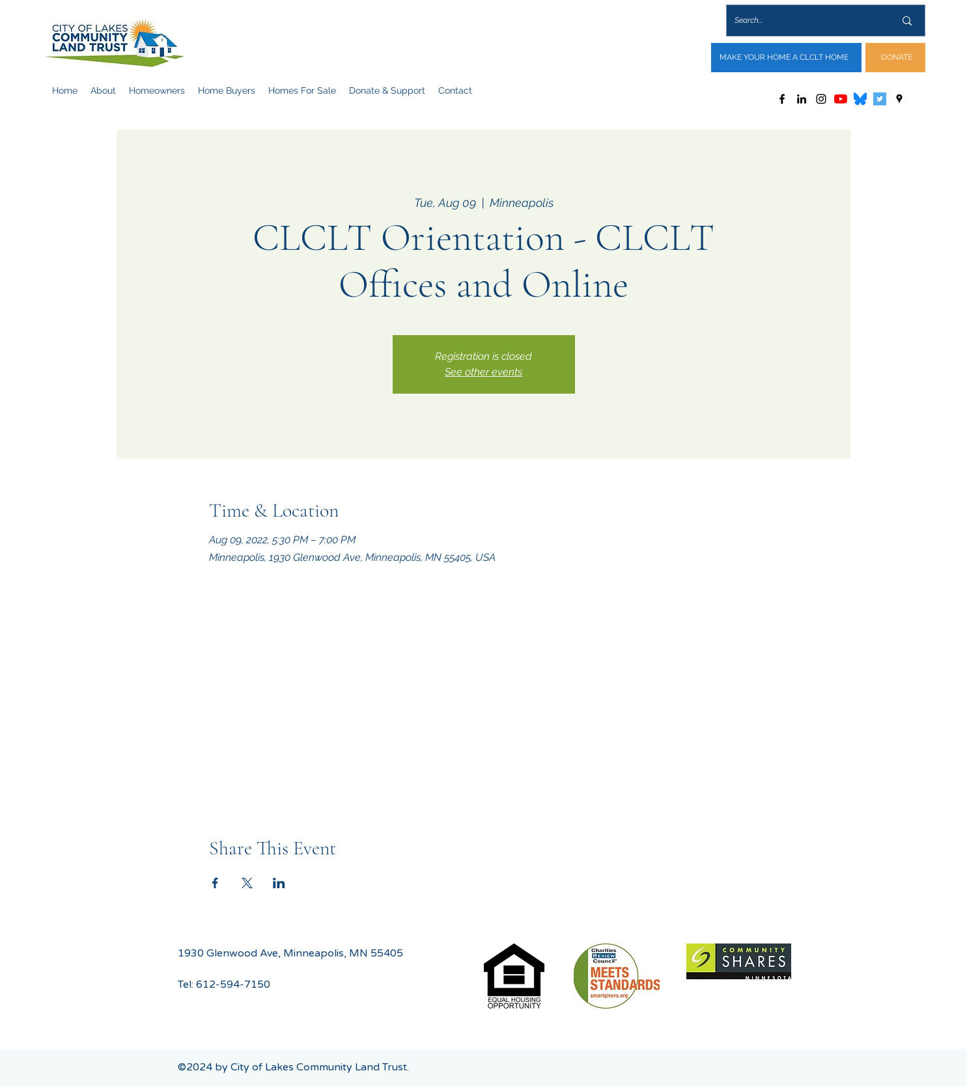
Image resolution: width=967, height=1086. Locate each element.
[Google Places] (899, 98)
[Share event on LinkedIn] (279, 883)
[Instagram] (821, 98)
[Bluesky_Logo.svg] (860, 98)
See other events (483, 372)
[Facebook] (782, 98)
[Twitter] (879, 98)
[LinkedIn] (801, 98)
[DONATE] (895, 57)
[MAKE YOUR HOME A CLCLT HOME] (786, 57)
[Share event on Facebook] (215, 883)
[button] (103, 90)
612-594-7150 (233, 984)
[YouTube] (840, 98)
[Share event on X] (247, 883)
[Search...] (805, 20)
